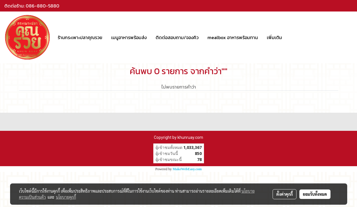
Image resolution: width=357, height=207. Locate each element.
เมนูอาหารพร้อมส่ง (129, 37)
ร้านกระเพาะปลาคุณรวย (80, 37)
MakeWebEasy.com (187, 169)
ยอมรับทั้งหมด (315, 194)
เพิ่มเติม (274, 37)
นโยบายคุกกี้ (66, 197)
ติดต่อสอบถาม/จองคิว (177, 37)
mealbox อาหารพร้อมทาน (232, 37)
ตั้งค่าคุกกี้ (284, 194)
